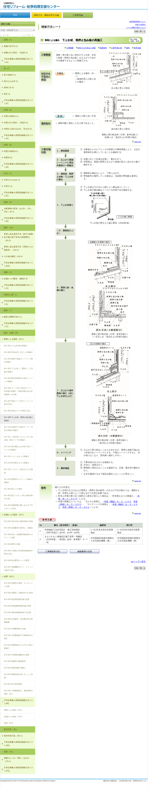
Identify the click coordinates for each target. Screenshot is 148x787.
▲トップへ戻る (138, 561)
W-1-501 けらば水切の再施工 (15, 346)
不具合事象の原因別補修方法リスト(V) (18, 286)
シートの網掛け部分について (136, 27)
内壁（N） (8, 145)
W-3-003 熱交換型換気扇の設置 (16, 599)
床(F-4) (7, 94)
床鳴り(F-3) (9, 87)
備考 (128, 48)
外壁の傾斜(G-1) (11, 116)
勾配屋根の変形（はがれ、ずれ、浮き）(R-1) (18, 210)
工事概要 (70, 48)
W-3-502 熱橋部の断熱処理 (15, 661)
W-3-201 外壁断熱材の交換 (15, 629)
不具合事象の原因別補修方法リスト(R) (18, 219)
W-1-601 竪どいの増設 (13, 489)
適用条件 (103, 48)
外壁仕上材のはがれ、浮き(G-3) (18, 129)
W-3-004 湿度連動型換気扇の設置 (17, 606)
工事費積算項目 (52, 551)
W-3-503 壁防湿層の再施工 (15, 668)
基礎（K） (8, 40)
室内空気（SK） (11, 729)
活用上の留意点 (140, 24)
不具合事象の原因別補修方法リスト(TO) (18, 769)
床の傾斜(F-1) (10, 75)
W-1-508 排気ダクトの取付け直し (17, 411)
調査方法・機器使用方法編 (46, 15)
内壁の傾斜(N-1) (11, 151)
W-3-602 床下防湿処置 (13, 684)
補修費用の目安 (84, 551)
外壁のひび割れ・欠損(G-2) (16, 122)
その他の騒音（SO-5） (14, 256)
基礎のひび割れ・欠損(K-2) (16, 52)
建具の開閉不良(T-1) (12, 317)
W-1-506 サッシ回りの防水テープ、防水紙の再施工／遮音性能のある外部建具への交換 (18, 391)
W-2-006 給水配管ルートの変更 (16, 560)
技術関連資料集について (137, 21)
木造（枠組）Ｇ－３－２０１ (76, 507)
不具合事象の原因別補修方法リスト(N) (18, 165)
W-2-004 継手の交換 (12, 544)
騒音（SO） (9, 227)
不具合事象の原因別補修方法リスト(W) (18, 702)
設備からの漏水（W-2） (14, 515)
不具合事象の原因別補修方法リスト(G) (18, 137)
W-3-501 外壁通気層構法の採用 (16, 655)
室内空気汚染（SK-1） (14, 736)
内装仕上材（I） (11, 294)
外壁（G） (8, 110)
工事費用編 (78, 15)
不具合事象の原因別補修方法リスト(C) (18, 194)
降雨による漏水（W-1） (14, 339)
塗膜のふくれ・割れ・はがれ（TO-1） (16, 759)
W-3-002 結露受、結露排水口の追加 (18, 593)
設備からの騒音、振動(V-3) (15, 279)
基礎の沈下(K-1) (11, 46)
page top (137, 142)
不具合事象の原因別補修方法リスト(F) (18, 102)
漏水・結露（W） (11, 333)
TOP (15, 15)
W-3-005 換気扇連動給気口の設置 (17, 612)
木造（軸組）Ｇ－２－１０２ (117, 501)
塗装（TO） (9, 752)
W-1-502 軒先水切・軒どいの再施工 (18, 352)
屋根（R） (8, 202)
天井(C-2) (8, 186)
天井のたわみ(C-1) (12, 180)
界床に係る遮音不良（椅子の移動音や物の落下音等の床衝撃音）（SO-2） (18, 237)
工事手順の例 (116, 48)
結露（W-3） (9, 576)
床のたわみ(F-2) (11, 81)
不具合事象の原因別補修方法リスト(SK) (18, 743)
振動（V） (8, 272)
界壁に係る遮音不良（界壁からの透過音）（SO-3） (18, 248)
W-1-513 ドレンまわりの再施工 (16, 456)
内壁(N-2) (8, 157)
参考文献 (137, 48)
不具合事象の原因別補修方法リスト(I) (18, 302)
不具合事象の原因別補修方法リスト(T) (18, 325)
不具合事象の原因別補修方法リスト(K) (18, 60)
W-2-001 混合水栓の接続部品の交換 (18, 521)
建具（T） (8, 310)
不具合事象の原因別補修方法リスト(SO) (18, 264)
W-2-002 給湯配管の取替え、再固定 (18, 528)
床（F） (7, 68)
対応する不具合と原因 (87, 48)
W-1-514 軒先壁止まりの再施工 (16, 463)
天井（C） (8, 173)
